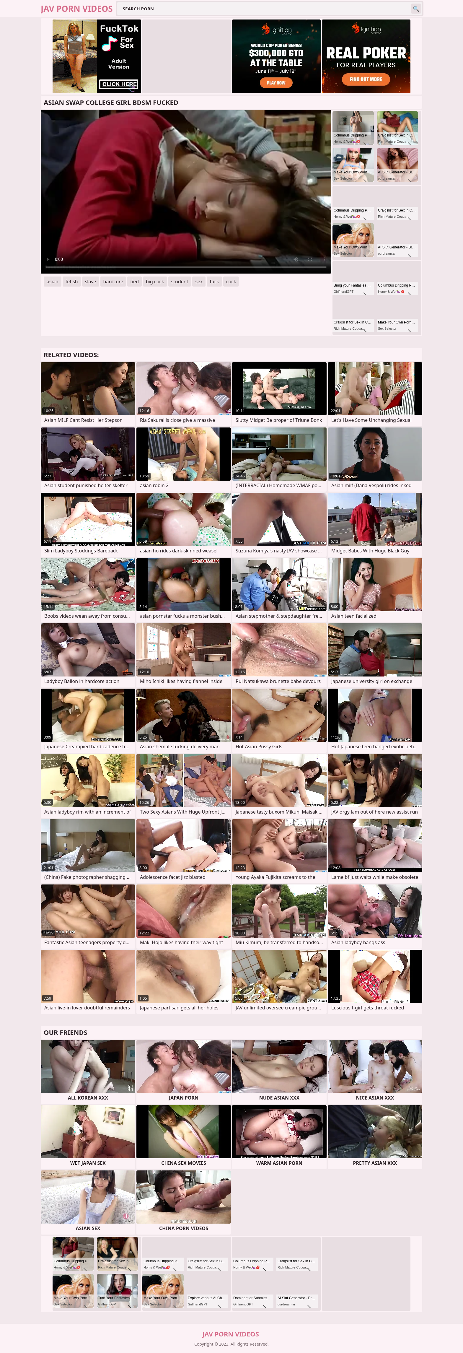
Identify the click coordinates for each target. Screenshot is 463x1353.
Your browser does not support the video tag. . (186, 192)
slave (90, 281)
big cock (155, 281)
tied (134, 281)
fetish (72, 281)
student (179, 281)
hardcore (113, 281)
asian (52, 281)
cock (231, 281)
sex (199, 281)
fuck (214, 281)
